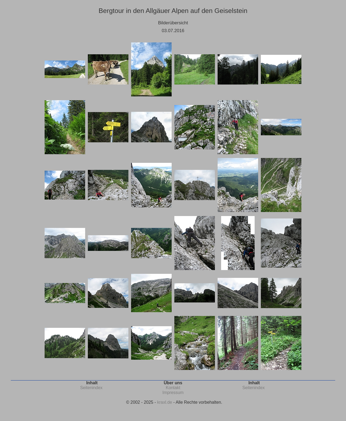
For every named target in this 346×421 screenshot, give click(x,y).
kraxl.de (164, 402)
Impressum (173, 392)
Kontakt (173, 387)
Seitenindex (91, 387)
